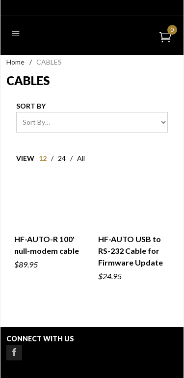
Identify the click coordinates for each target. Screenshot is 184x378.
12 (43, 158)
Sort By (31, 106)
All (81, 158)
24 (62, 158)
